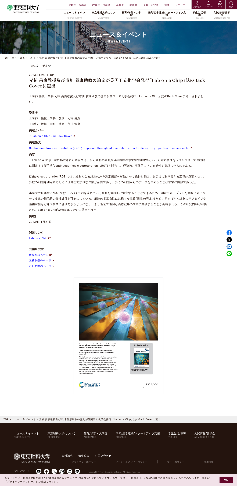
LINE (229, 253)
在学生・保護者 (101, 5)
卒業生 (120, 5)
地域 (166, 5)
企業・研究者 (151, 5)
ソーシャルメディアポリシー (136, 461)
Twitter (229, 239)
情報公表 (90, 455)
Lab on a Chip (40, 238)
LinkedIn (69, 471)
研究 (33, 66)
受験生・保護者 (78, 5)
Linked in (229, 246)
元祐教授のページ (42, 260)
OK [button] (226, 480)
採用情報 (209, 461)
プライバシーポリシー (89, 461)
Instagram (61, 471)
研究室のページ (41, 254)
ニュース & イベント (24, 57)
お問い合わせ (111, 455)
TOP (6, 57)
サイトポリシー (179, 461)
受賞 (45, 66)
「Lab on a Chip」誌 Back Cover (53, 136)
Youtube (38, 471)
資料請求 (73, 455)
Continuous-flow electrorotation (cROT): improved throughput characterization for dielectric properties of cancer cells (113, 148)
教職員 (133, 5)
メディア (180, 5)
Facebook (229, 232)
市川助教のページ (42, 266)
